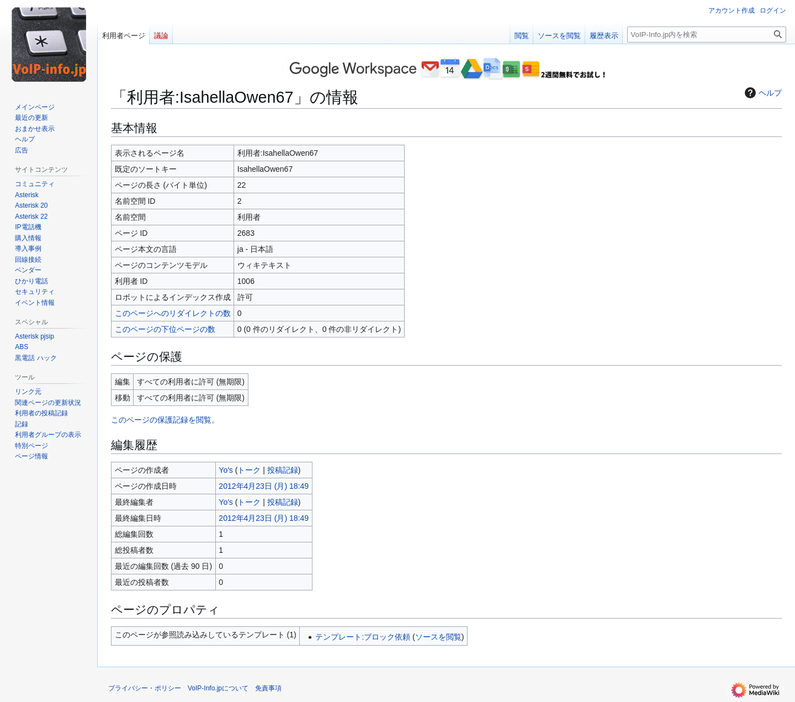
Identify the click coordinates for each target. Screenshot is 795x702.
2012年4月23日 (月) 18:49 (264, 486)
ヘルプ (762, 92)
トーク (249, 470)
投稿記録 (282, 470)
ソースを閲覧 (438, 636)
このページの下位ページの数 (165, 329)
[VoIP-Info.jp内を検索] (706, 35)
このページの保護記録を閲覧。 (165, 419)
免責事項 (268, 688)
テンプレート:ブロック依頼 (362, 636)
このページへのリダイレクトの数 (173, 313)
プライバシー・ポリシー (144, 688)
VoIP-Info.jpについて (218, 688)
